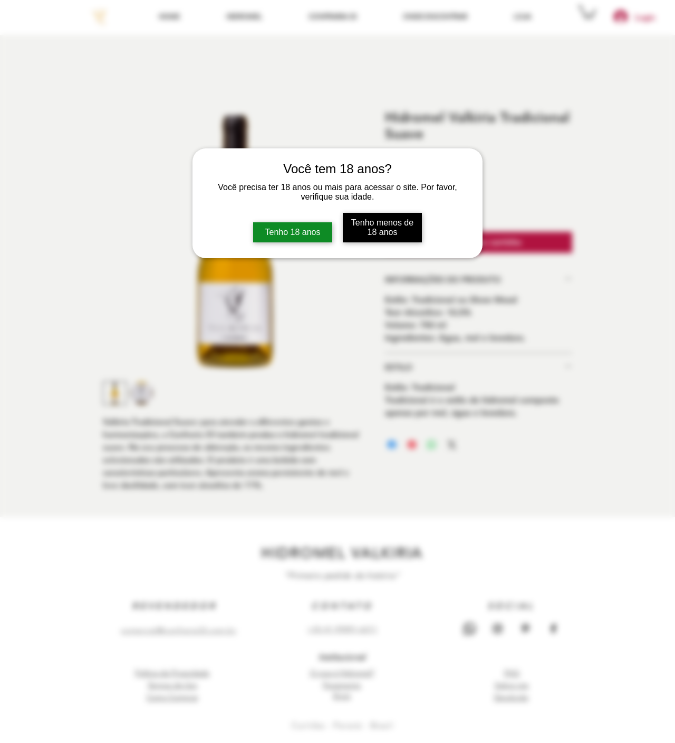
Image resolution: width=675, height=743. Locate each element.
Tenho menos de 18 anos (382, 227)
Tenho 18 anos (293, 232)
